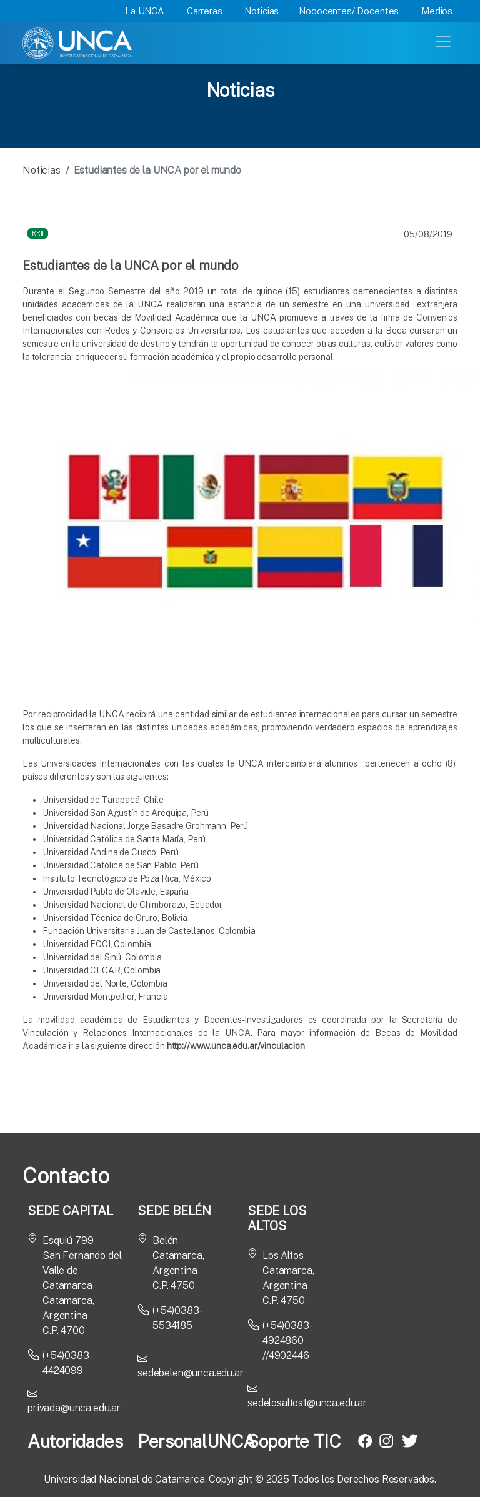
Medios (436, 11)
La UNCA (144, 11)
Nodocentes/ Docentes (349, 11)
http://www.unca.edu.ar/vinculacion (236, 1046)
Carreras (204, 11)
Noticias (261, 11)
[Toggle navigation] (444, 40)
